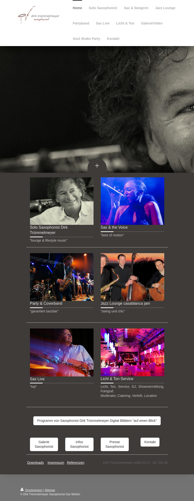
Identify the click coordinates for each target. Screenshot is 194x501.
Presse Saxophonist (115, 444)
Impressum (55, 463)
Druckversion (31, 490)
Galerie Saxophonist (44, 444)
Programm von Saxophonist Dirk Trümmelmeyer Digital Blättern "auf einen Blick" (97, 421)
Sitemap (50, 490)
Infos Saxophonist (79, 444)
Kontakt (150, 442)
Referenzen (75, 463)
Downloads (35, 463)
